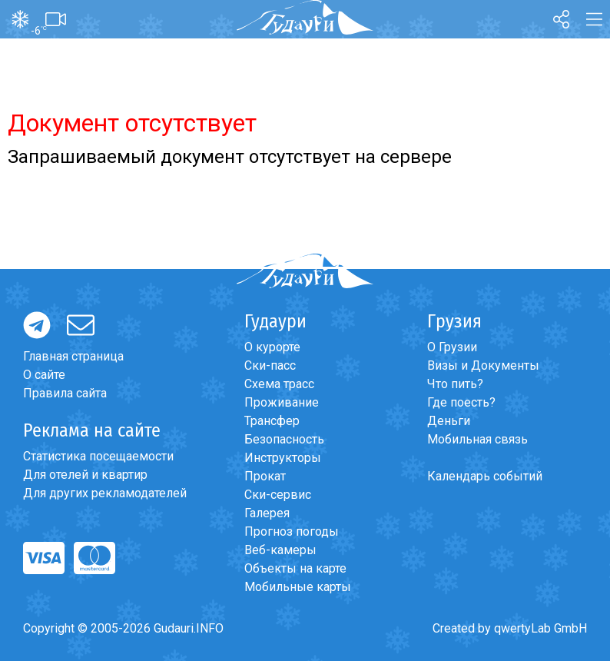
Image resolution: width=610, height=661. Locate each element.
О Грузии (452, 347)
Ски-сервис (277, 494)
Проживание (281, 402)
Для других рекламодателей (105, 493)
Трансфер (272, 421)
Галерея (267, 513)
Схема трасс (279, 384)
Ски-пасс (270, 365)
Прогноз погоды (291, 531)
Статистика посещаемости (98, 456)
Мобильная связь (477, 439)
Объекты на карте (295, 568)
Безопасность (284, 439)
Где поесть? (461, 402)
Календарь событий (484, 476)
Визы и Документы (483, 365)
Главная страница (73, 356)
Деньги (448, 421)
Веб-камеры (280, 550)
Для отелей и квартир (85, 474)
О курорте (272, 347)
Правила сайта (65, 393)
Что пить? (455, 384)
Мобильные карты (297, 587)
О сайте (44, 374)
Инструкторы (282, 457)
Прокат (265, 476)
